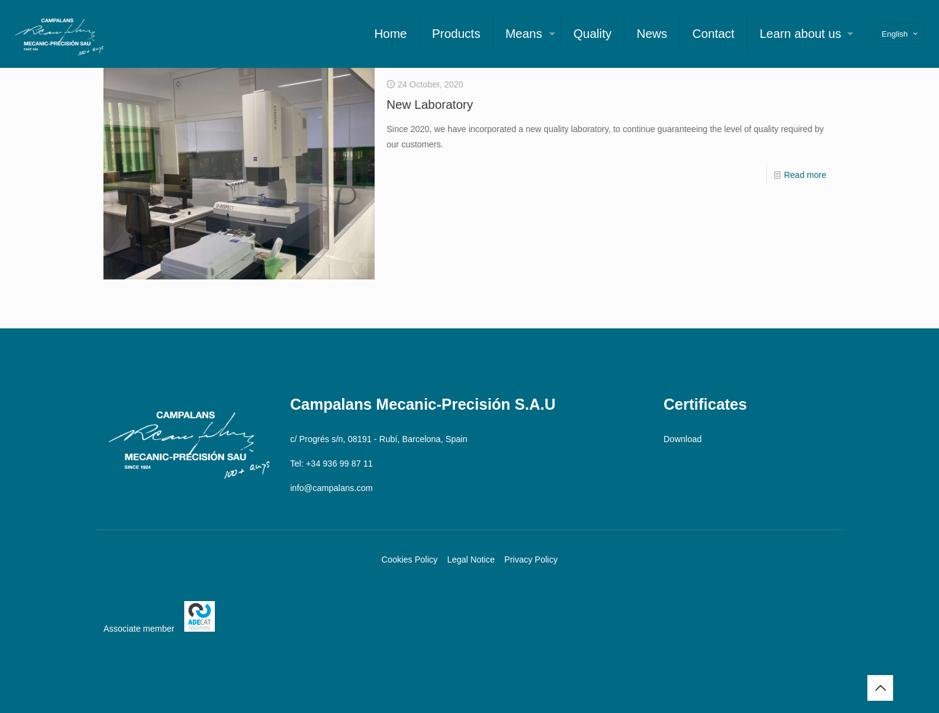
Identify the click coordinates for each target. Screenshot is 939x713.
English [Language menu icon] (900, 34)
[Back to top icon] (880, 688)
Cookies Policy (409, 559)
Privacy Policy (531, 559)
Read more (805, 175)
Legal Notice (471, 559)
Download (682, 439)
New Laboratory (430, 104)
